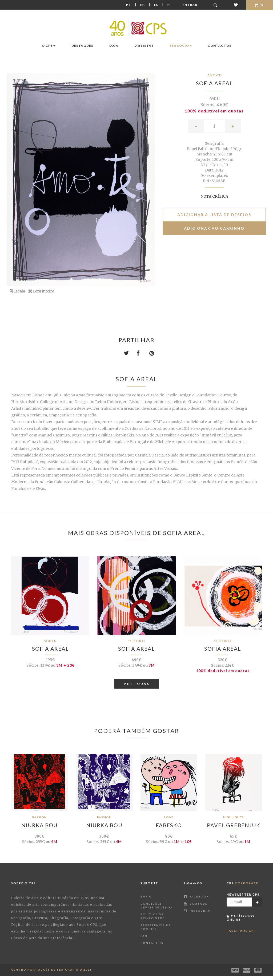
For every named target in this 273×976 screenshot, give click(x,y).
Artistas (144, 46)
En (142, 4)
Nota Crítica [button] (214, 196)
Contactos (219, 46)
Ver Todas (137, 684)
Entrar (190, 4)
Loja (113, 46)
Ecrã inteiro (41, 291)
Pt (128, 4)
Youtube (195, 903)
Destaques (82, 46)
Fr (169, 4)
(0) (259, 4)
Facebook (196, 896)
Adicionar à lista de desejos (214, 214)
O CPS (48, 46)
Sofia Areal (214, 83)
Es (156, 4)
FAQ (144, 936)
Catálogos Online (241, 917)
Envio (146, 896)
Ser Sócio (181, 46)
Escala (17, 291)
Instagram (197, 910)
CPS (242, 883)
